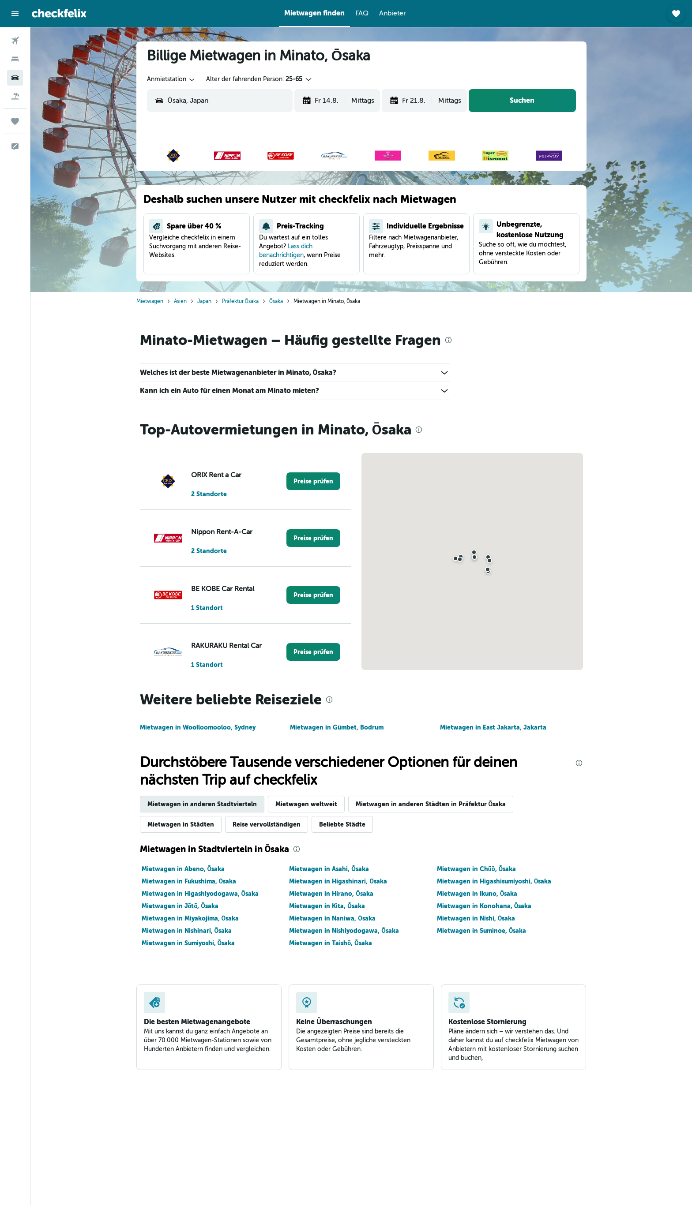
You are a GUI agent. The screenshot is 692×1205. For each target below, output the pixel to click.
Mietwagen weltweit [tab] (306, 804)
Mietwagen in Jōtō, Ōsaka (180, 905)
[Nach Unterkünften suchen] (15, 59)
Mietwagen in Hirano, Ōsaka (331, 893)
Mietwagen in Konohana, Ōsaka (484, 905)
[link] (313, 481)
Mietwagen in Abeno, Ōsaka (183, 868)
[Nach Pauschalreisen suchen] (15, 96)
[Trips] (15, 121)
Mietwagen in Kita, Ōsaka (327, 905)
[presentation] (448, 340)
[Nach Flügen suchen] (15, 40)
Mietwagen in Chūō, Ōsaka (476, 868)
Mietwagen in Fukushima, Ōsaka (189, 881)
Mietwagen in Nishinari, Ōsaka (187, 930)
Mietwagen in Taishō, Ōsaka (330, 943)
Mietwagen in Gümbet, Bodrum (337, 727)
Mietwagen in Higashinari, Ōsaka (338, 881)
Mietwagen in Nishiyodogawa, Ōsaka (344, 930)
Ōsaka (276, 301)
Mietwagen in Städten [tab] (180, 824)
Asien (180, 301)
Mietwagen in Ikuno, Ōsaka (477, 893)
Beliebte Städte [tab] (342, 824)
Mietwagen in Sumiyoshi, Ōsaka (188, 943)
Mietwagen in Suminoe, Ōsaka (482, 930)
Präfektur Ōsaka (240, 301)
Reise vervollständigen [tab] (267, 824)
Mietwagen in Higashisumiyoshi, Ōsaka (494, 881)
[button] (15, 13)
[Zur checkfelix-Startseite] (59, 13)
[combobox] (171, 79)
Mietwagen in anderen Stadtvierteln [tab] (202, 804)
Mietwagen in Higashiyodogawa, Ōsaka (200, 893)
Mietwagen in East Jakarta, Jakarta (493, 727)
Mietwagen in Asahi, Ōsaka (329, 868)
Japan (204, 301)
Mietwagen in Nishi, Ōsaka (476, 918)
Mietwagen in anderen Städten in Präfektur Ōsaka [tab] (431, 804)
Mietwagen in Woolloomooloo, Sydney (198, 727)
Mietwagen (149, 301)
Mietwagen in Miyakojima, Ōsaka (190, 918)
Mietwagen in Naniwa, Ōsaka (332, 918)
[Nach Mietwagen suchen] (15, 77)
